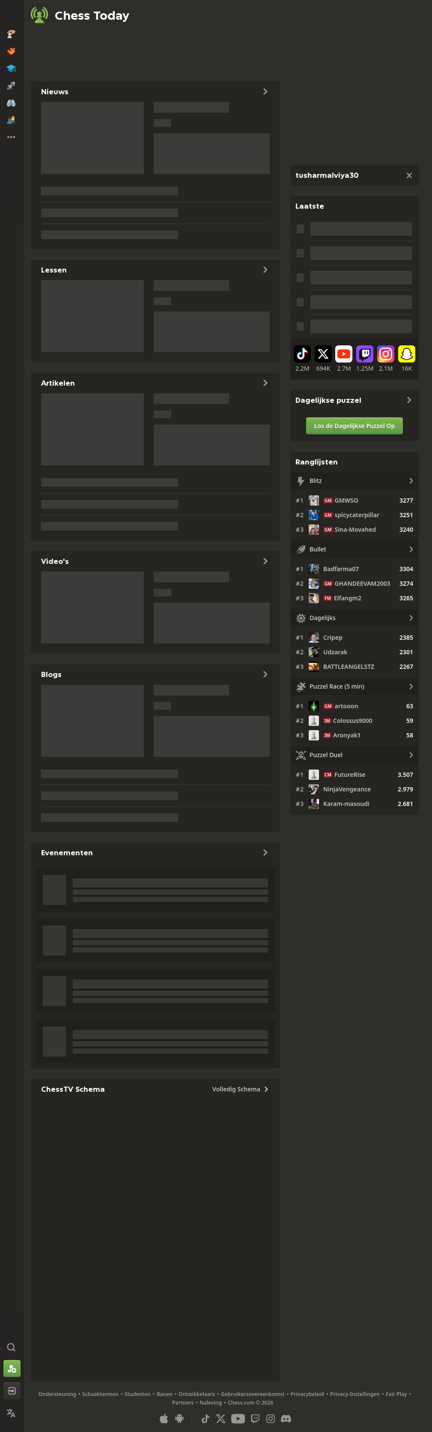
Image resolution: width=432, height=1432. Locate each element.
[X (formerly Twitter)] (323, 359)
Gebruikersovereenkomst (253, 1394)
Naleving (211, 1402)
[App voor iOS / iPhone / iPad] (164, 1419)
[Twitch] (365, 359)
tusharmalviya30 (327, 175)
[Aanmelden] (12, 1368)
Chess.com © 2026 (250, 1402)
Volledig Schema (241, 1089)
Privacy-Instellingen (355, 1394)
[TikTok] (302, 359)
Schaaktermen (100, 1394)
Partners (183, 1402)
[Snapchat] (406, 359)
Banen (165, 1394)
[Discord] (286, 1419)
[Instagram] (385, 359)
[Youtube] (344, 359)
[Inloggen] (12, 1390)
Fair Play (396, 1394)
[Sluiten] (409, 175)
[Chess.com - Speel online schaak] (12, 14)
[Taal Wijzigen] (12, 1413)
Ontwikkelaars (197, 1394)
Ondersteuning (58, 1394)
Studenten (138, 1394)
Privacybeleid (307, 1394)
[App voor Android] (179, 1419)
